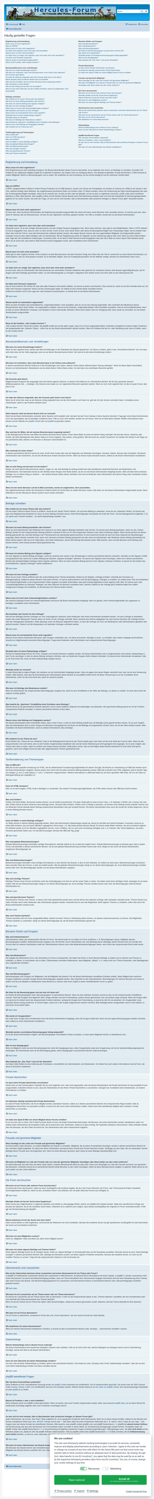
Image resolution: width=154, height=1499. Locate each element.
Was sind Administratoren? (88, 44)
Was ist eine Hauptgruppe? (88, 58)
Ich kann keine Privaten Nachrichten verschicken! (96, 68)
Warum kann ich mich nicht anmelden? (20, 53)
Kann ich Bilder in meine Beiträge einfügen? (22, 142)
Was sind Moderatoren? (87, 46)
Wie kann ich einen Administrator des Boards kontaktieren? (100, 147)
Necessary (94, 1468)
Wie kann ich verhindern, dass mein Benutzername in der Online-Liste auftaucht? (35, 72)
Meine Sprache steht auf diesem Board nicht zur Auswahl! (27, 79)
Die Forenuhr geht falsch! (15, 75)
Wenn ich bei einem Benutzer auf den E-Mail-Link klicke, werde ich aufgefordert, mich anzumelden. (37, 90)
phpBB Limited (34, 421)
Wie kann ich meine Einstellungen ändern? (21, 70)
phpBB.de (52, 421)
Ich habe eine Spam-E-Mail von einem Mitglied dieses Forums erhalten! (104, 72)
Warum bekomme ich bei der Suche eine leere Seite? (97, 98)
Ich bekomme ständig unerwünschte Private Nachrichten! (99, 70)
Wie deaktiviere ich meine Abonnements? (93, 119)
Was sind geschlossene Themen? (18, 151)
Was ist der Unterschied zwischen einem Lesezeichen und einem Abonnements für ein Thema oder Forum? (112, 111)
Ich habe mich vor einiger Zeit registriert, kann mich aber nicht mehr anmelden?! (35, 55)
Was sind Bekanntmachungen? (17, 146)
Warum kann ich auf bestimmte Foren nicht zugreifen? (25, 113)
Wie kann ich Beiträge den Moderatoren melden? (24, 120)
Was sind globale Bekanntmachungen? (20, 144)
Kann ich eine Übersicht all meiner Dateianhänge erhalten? (100, 130)
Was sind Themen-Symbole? (16, 153)
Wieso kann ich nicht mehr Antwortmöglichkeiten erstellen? (27, 108)
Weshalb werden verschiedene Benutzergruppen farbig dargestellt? (103, 55)
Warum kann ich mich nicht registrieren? (20, 48)
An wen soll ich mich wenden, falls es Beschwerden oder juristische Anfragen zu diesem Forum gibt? (113, 143)
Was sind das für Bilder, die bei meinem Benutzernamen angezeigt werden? (33, 82)
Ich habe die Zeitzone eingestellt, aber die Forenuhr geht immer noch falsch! (34, 77)
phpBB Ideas (120, 1403)
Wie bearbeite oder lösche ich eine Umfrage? (22, 110)
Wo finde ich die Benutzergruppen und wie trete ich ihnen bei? (101, 51)
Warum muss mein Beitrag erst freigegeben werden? (25, 124)
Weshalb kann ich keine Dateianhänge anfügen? (23, 115)
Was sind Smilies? (12, 139)
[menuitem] (22, 24)
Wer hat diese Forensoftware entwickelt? (93, 138)
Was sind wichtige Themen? (16, 149)
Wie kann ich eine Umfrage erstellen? (19, 106)
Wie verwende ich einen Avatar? (17, 84)
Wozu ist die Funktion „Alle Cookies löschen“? (22, 62)
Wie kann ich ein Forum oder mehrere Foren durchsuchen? (100, 93)
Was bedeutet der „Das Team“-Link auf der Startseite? (98, 60)
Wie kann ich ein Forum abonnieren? (91, 117)
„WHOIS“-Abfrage (43, 1422)
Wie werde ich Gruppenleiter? (89, 53)
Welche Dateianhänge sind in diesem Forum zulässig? (98, 127)
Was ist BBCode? (12, 135)
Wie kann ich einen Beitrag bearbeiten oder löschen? (25, 101)
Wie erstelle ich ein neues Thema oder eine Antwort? (25, 99)
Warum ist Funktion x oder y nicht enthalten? (94, 140)
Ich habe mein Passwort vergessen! (19, 58)
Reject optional (77, 1480)
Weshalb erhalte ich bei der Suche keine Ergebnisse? (98, 95)
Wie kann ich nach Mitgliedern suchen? (92, 100)
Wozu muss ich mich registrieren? (18, 44)
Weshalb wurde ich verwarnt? (16, 117)
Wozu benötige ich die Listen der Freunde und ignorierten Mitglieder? (103, 80)
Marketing (115, 1468)
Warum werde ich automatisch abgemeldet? (22, 60)
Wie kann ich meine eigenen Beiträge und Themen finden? (99, 102)
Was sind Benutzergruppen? (88, 48)
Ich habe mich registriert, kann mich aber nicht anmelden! (27, 51)
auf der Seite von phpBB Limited (106, 1387)
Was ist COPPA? (12, 46)
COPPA (137, 228)
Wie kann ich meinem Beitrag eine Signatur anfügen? (25, 104)
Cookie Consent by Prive (136, 1491)
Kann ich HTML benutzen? (15, 137)
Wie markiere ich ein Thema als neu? (19, 127)
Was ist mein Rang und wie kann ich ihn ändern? (24, 86)
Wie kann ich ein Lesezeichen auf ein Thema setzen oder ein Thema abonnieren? (108, 115)
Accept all (124, 1479)
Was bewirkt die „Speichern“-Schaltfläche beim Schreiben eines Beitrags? (33, 122)
